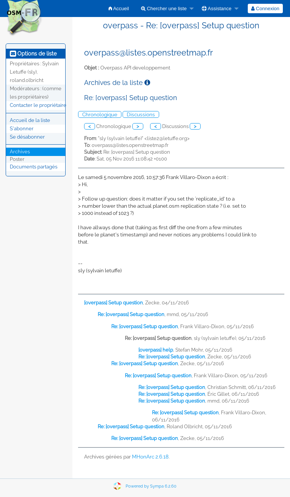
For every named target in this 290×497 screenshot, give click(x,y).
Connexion (265, 8)
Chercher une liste (164, 8)
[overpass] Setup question (113, 303)
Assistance (217, 8)
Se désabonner (27, 137)
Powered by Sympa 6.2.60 (151, 486)
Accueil (119, 8)
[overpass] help (155, 350)
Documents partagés (33, 167)
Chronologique (99, 114)
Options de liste (33, 54)
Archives (20, 151)
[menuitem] (119, 8)
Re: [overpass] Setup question (131, 314)
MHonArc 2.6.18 (150, 457)
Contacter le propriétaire (38, 105)
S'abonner (22, 128)
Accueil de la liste (30, 120)
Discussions (141, 114)
